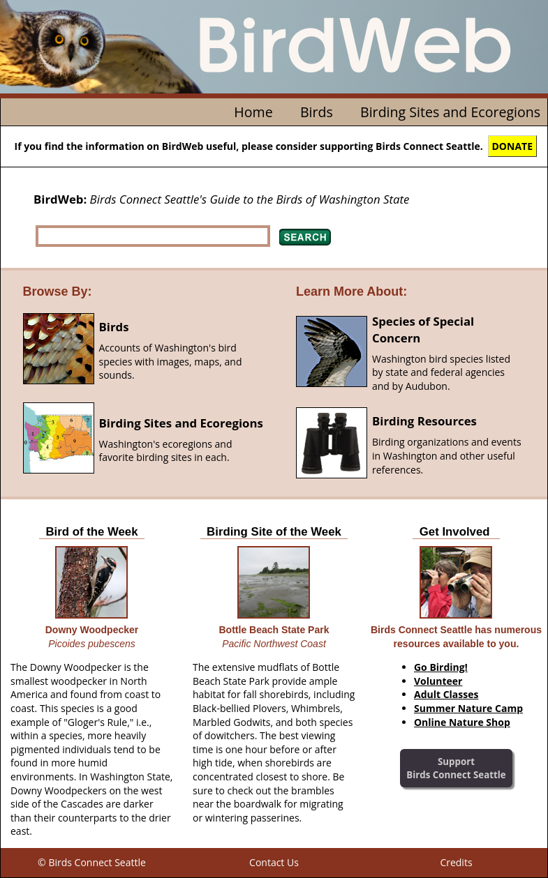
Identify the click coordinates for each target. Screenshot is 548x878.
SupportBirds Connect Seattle (455, 768)
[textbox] (153, 236)
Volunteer (438, 681)
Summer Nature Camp (468, 708)
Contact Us (274, 862)
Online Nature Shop (462, 722)
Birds (316, 112)
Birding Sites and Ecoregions (450, 112)
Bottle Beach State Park (274, 629)
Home (253, 112)
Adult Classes (446, 694)
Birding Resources (424, 421)
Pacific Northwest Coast (274, 643)
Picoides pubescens (91, 643)
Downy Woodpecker (92, 629)
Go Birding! (441, 667)
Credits (456, 862)
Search (305, 237)
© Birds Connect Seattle (92, 862)
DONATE (512, 146)
